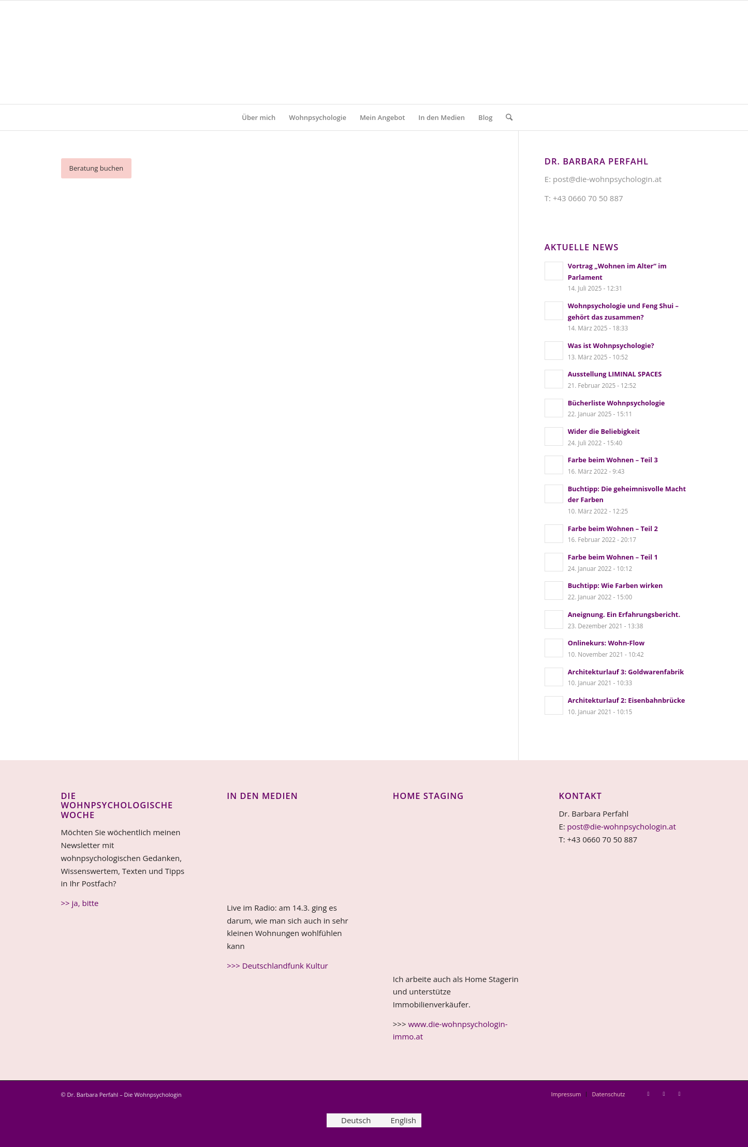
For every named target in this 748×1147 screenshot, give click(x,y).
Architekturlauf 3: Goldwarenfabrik (626, 671)
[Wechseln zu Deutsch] (351, 1120)
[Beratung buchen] (96, 168)
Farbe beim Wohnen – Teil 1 (613, 557)
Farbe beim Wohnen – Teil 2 (613, 528)
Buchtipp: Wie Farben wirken (615, 585)
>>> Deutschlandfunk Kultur (277, 965)
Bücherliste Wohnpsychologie (616, 403)
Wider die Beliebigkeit (604, 431)
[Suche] (505, 117)
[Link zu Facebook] (679, 1093)
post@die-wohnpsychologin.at (621, 826)
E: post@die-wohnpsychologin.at (603, 179)
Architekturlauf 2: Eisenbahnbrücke (626, 700)
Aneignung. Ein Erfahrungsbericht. (624, 614)
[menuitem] (258, 117)
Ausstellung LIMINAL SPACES (615, 374)
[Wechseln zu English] (398, 1120)
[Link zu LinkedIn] (664, 1093)
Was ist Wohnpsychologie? (611, 345)
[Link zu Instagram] (648, 1093)
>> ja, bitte (80, 903)
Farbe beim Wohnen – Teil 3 (613, 459)
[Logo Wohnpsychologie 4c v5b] (374, 52)
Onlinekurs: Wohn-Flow (606, 642)
